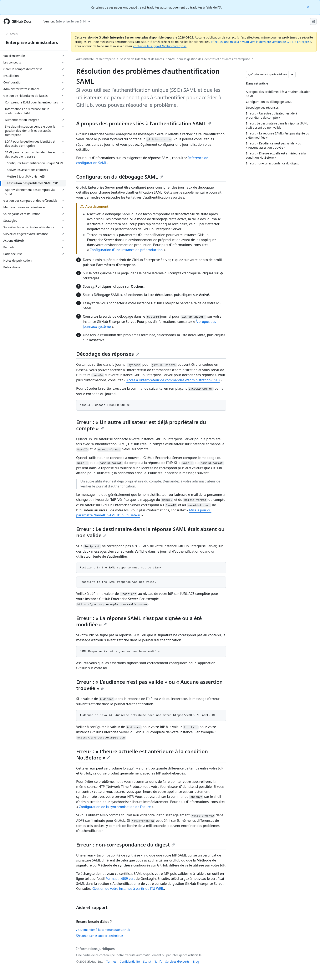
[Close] (308, 6)
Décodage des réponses (107, 353)
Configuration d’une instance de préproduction (126, 249)
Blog (196, 961)
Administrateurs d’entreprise (95, 59)
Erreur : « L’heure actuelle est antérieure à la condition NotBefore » (142, 754)
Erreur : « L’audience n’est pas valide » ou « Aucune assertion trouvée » (149, 684)
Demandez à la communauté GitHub (103, 930)
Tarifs (158, 961)
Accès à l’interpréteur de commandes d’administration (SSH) (173, 380)
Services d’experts (177, 961)
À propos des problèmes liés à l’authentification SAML (143, 123)
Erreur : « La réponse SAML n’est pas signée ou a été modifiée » (139, 621)
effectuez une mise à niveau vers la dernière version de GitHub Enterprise (261, 42)
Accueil (12, 34)
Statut (147, 961)
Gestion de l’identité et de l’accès (142, 59)
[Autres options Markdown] (292, 74)
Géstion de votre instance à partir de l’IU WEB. (128, 888)
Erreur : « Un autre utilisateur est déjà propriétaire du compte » (141, 425)
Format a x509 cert (120, 878)
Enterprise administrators (32, 42)
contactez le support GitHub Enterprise (159, 46)
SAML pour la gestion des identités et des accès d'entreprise (209, 59)
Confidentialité (130, 961)
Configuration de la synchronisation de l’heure (115, 806)
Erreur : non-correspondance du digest (125, 844)
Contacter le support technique (99, 936)
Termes (111, 961)
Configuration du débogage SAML (119, 176)
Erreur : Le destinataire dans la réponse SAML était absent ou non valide (150, 532)
